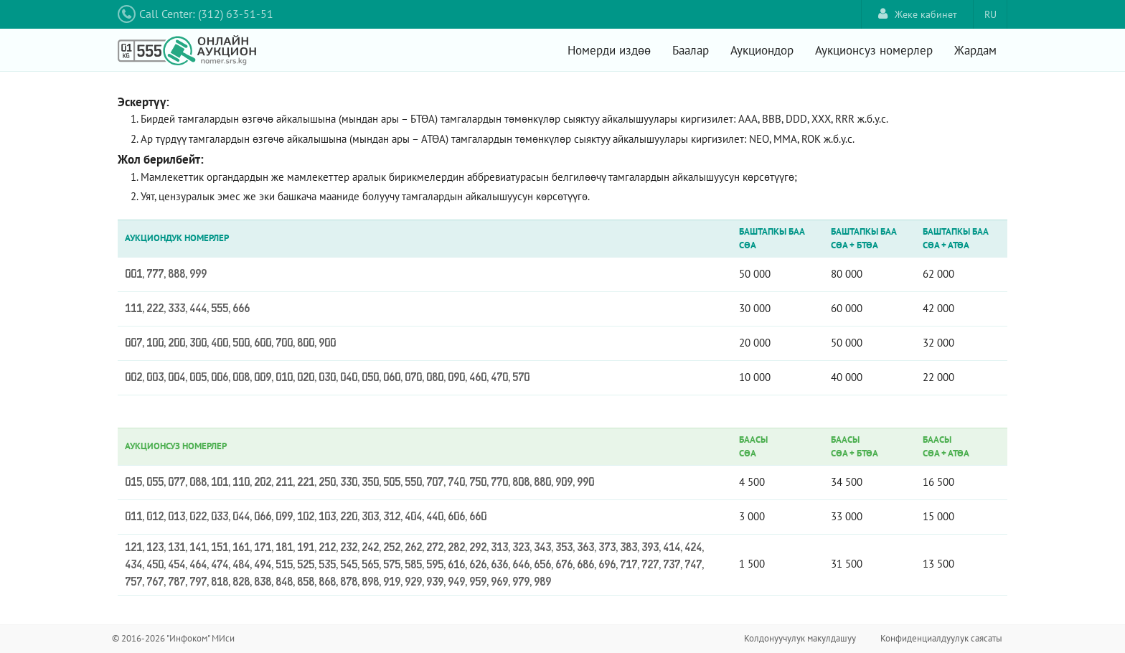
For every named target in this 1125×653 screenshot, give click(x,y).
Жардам (975, 50)
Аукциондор (762, 50)
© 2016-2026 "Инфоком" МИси (173, 638)
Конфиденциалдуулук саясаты (941, 638)
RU (990, 14)
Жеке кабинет (917, 14)
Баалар (690, 50)
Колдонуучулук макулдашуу (800, 638)
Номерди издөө (609, 50)
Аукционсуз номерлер (874, 50)
